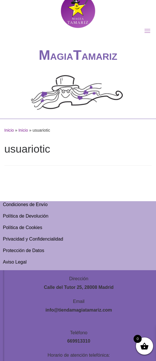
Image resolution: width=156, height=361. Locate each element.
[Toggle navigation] (147, 31)
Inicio (9, 130)
